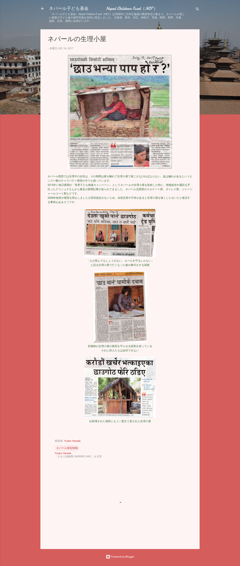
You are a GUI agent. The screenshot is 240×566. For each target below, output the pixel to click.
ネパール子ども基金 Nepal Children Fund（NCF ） (103, 8)
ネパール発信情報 (67, 448)
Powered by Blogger (120, 556)
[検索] (197, 9)
